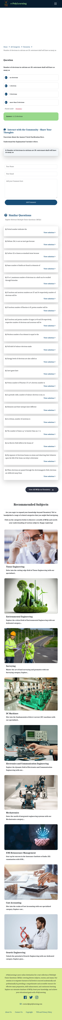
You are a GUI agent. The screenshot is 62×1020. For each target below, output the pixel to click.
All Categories (15, 47)
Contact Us (18, 1012)
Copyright (29, 1012)
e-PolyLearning (15, 4)
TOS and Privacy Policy (44, 1012)
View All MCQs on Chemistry (42, 489)
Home (6, 47)
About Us (8, 1012)
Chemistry (26, 47)
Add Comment (31, 202)
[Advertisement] (31, 24)
